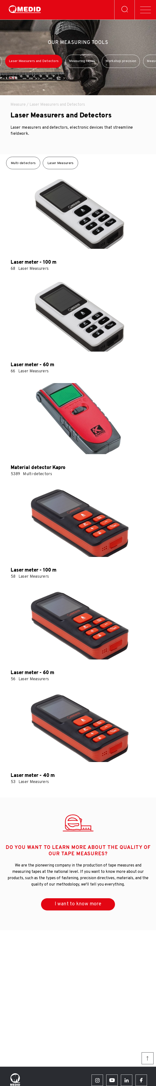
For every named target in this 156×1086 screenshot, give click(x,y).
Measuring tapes (82, 61)
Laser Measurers (60, 163)
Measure (18, 104)
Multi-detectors (23, 163)
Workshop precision (120, 61)
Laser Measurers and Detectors (34, 61)
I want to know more (78, 904)
